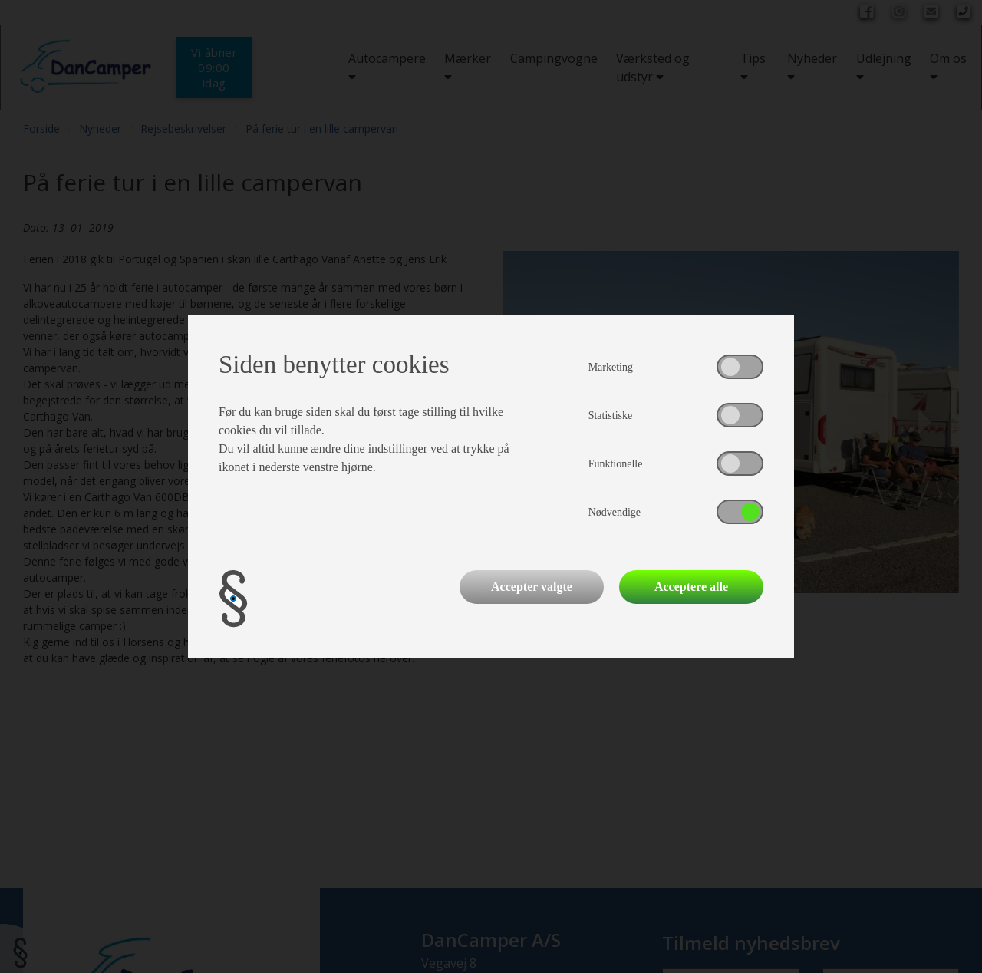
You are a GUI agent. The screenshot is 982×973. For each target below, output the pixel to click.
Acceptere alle (691, 586)
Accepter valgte (531, 586)
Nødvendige (614, 512)
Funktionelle (615, 464)
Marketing (610, 367)
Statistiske (610, 415)
